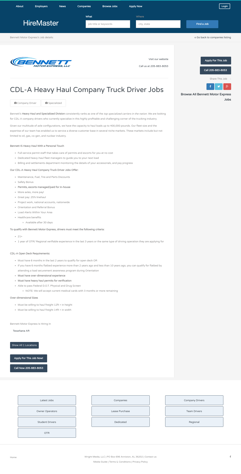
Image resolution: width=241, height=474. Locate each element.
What (89, 16)
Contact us (150, 456)
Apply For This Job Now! (28, 358)
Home (13, 457)
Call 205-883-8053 (215, 70)
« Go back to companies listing (212, 37)
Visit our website (158, 59)
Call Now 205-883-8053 (28, 368)
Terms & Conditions (120, 461)
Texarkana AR (21, 330)
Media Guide (100, 461)
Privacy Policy (140, 461)
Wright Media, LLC (95, 456)
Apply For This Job (216, 60)
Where (140, 16)
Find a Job (202, 24)
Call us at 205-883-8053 (153, 66)
